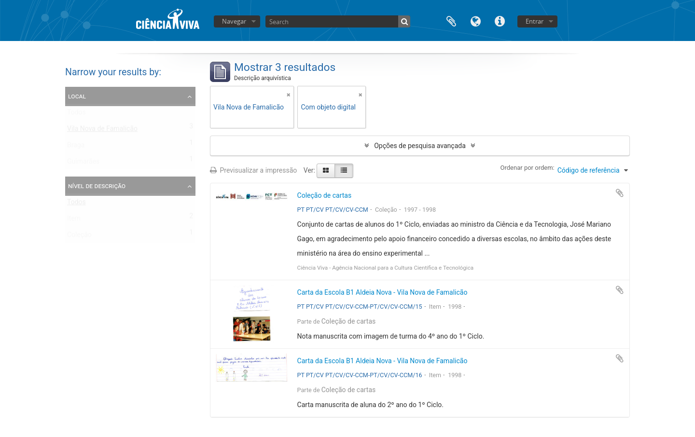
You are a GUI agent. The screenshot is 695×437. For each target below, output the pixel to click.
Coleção (79, 237)
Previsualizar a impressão (253, 170)
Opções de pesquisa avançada (420, 146)
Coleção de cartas (324, 195)
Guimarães (83, 163)
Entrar (534, 21)
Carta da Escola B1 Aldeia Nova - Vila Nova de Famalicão (382, 292)
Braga (75, 147)
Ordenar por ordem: (527, 167)
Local (77, 96)
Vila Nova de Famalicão (102, 131)
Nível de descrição (96, 186)
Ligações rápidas (499, 20)
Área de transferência (451, 20)
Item (74, 220)
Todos (76, 114)
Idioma (475, 20)
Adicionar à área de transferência (620, 193)
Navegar (234, 21)
